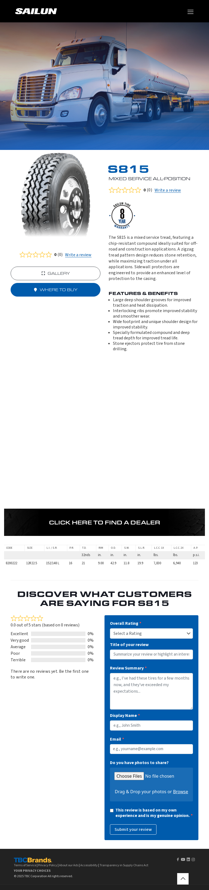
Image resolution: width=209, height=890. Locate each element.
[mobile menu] (190, 12)
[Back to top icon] (183, 879)
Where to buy (55, 289)
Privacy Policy (47, 865)
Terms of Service (25, 865)
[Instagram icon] (193, 859)
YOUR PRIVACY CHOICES (32, 870)
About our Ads (68, 865)
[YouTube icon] (183, 859)
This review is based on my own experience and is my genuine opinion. (152, 813)
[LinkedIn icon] (188, 859)
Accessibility (89, 865)
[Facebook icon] (178, 859)
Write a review (78, 255)
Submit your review (133, 829)
